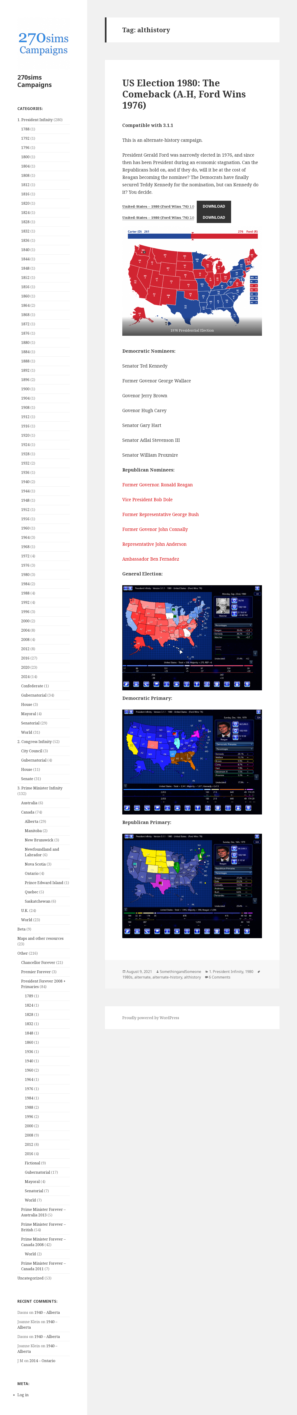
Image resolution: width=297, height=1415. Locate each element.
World (26, 732)
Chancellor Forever (38, 962)
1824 (25, 212)
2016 (25, 658)
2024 (25, 676)
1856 (25, 286)
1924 (25, 444)
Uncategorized (30, 1278)
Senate (27, 778)
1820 (25, 203)
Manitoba (33, 830)
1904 (25, 398)
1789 (29, 995)
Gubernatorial (33, 695)
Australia (29, 802)
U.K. (24, 910)
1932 (25, 463)
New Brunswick (39, 840)
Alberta (31, 821)
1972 (25, 556)
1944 (25, 491)
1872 (25, 323)
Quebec (31, 892)
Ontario (32, 873)
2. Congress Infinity (34, 741)
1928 (25, 453)
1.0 (158, 206)
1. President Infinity (35, 119)
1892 (25, 370)
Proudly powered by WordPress (150, 1017)
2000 (25, 621)
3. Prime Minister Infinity (39, 788)
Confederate (32, 685)
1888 (25, 361)
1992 (25, 602)
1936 (25, 472)
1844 (25, 259)
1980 (25, 574)
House (26, 704)
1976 (25, 565)
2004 (25, 630)
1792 (25, 138)
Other (22, 953)
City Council (31, 750)
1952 (25, 509)
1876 (25, 333)
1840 (25, 249)
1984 (25, 583)
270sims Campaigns (34, 81)
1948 (25, 500)
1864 (25, 305)
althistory (192, 977)
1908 (25, 407)
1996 (25, 611)
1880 (25, 342)
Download (214, 206)
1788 (25, 129)
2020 (25, 667)
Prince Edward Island (44, 882)
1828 (25, 221)
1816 (25, 194)
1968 (25, 546)
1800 (25, 156)
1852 (25, 277)
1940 (25, 481)
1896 (25, 379)
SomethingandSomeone (180, 971)
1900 (25, 388)
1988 (25, 593)
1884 (25, 351)
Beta (21, 929)
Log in (23, 1394)
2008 (25, 639)
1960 (25, 528)
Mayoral (28, 713)
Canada (27, 812)
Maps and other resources (40, 938)
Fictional (32, 1163)
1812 (25, 184)
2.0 (158, 217)
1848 (25, 268)
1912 (25, 416)
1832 (25, 231)
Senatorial (30, 723)
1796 (25, 147)
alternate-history (167, 977)
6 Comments (219, 977)
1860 (25, 296)
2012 (25, 648)
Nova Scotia (35, 864)
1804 (25, 166)
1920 (25, 435)
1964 (25, 537)
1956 (25, 518)
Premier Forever (36, 971)
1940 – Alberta (47, 1312)
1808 (25, 175)
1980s (127, 977)
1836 (25, 240)
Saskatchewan (37, 901)
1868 (25, 314)
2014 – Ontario (42, 1360)
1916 (25, 426)
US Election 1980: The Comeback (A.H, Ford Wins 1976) (184, 94)
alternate (142, 977)
